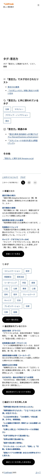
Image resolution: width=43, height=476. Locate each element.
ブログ (22, 177)
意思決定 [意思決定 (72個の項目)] (20, 277)
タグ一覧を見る (12, 319)
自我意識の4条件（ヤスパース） (15, 343)
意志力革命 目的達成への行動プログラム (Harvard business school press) (23, 135)
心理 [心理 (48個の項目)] (33, 288)
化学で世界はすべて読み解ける (16, 435)
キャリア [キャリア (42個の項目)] (7, 300)
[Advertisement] (21, 33)
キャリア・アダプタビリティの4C (15, 239)
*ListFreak (9, 3)
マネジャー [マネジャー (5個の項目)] (19, 109)
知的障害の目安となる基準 (12, 220)
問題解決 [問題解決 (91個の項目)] (7, 277)
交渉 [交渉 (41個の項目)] (18, 300)
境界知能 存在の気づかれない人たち (18, 406)
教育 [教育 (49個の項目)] (24, 288)
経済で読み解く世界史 (13, 442)
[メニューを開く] (38, 5)
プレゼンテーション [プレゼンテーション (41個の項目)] (12, 306)
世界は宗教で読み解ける (13, 439)
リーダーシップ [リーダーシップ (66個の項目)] (10, 282)
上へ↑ (38, 472)
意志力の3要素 (13, 87)
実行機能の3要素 (9, 208)
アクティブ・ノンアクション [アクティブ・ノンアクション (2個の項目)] (16, 115)
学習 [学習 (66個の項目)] (24, 282)
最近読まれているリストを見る (18, 391)
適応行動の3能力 (9, 195)
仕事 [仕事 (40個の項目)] (7, 109)
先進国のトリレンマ (10, 227)
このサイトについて (10, 177)
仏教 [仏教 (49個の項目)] (15, 288)
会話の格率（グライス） (11, 331)
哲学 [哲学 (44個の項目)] (15, 294)
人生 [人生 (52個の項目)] (6, 288)
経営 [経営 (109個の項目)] (27, 271)
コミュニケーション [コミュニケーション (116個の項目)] (12, 271)
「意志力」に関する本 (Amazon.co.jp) (18, 158)
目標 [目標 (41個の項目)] (27, 306)
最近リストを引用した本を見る (18, 462)
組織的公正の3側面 (9, 365)
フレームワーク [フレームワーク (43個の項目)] (29, 294)
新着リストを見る (13, 253)
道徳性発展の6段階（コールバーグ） (16, 355)
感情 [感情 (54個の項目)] (33, 282)
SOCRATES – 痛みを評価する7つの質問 (17, 377)
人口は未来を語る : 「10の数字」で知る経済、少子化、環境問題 (19, 418)
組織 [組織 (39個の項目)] (15, 312)
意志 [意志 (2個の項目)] (7, 121)
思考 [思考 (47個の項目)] (6, 294)
